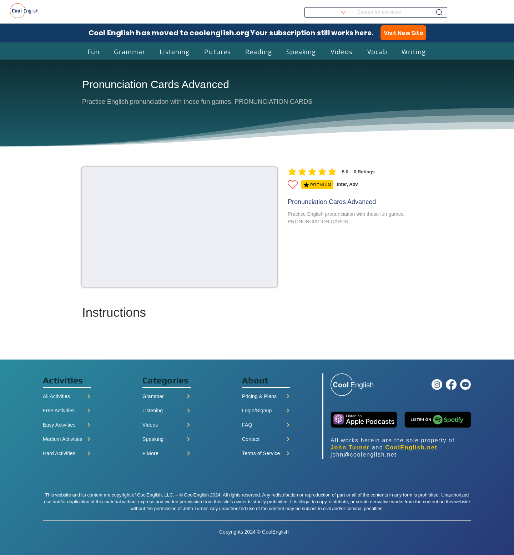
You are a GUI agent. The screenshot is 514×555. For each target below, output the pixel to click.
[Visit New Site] (403, 32)
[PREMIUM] (317, 184)
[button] (93, 52)
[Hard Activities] (67, 453)
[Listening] (166, 410)
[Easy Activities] (67, 424)
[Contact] (266, 439)
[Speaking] (166, 439)
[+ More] (166, 453)
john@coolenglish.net (364, 455)
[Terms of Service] (266, 453)
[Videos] (166, 424)
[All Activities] (67, 396)
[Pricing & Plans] (266, 396)
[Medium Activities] (67, 439)
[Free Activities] (67, 410)
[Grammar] (166, 396)
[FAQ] (266, 424)
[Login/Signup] (266, 410)
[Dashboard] (439, 12)
